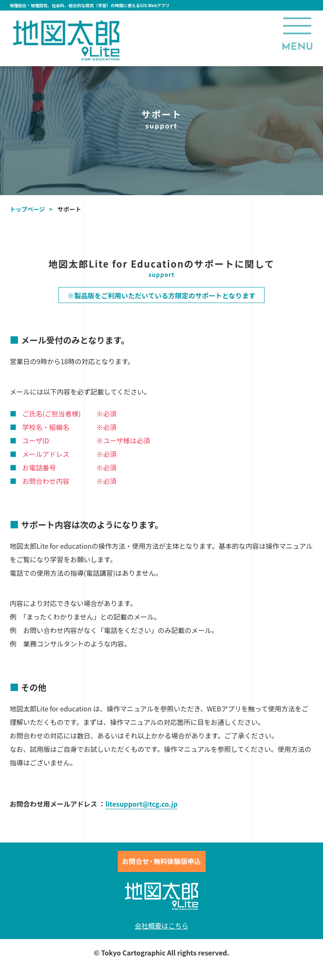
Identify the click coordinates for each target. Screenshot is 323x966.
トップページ (27, 209)
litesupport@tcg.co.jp (142, 804)
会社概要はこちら (161, 925)
